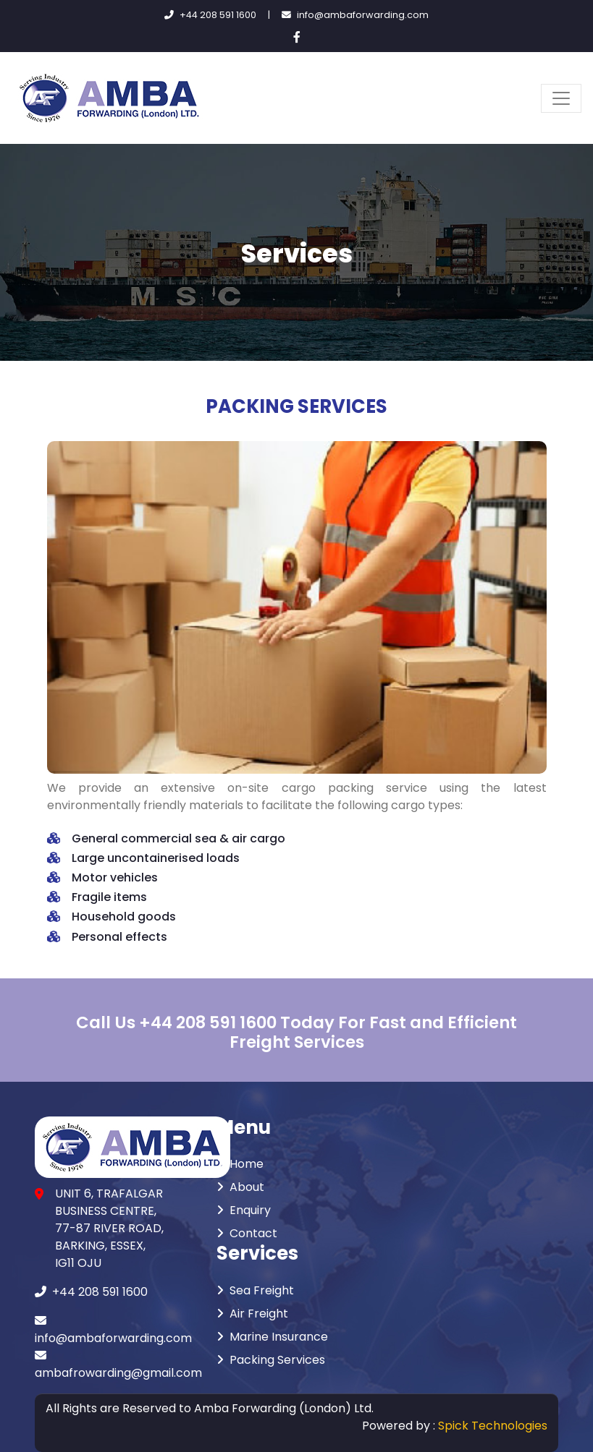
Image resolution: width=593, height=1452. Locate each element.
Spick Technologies (492, 1425)
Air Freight (252, 1313)
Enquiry (243, 1210)
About (240, 1187)
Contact (246, 1233)
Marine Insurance (272, 1336)
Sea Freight (255, 1290)
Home (240, 1164)
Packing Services (270, 1359)
